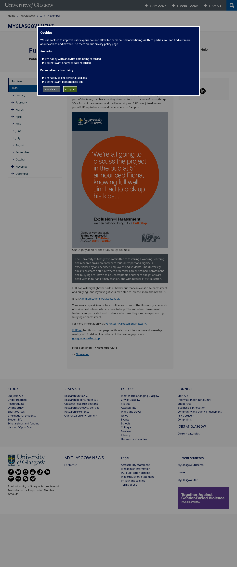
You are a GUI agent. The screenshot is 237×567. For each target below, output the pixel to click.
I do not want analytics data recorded (68, 63)
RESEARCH (72, 389)
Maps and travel (131, 411)
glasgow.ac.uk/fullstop (86, 338)
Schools (125, 423)
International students (22, 415)
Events (125, 419)
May (18, 124)
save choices (51, 89)
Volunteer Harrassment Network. (126, 323)
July (18, 138)
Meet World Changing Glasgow (140, 396)
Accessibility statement (135, 465)
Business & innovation (191, 407)
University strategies (134, 439)
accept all (70, 89)
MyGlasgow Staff (188, 480)
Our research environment (80, 415)
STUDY (13, 389)
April (19, 117)
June (18, 131)
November (22, 166)
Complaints (185, 419)
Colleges (126, 427)
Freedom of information (135, 469)
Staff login (158, 5)
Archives (17, 81)
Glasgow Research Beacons (81, 404)
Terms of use (129, 484)
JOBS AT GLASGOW (192, 426)
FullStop (77, 330)
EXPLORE (127, 389)
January (20, 95)
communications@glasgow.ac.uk (100, 298)
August (20, 145)
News (124, 415)
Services (126, 431)
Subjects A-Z (15, 396)
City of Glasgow (130, 400)
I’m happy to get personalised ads (66, 78)
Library (125, 435)
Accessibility (128, 407)
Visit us (125, 404)
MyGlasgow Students (191, 465)
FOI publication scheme (135, 473)
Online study (16, 407)
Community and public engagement (200, 411)
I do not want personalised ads (64, 82)
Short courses (16, 411)
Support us (184, 404)
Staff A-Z (183, 396)
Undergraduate (17, 400)
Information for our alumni (194, 400)
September (22, 152)
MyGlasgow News (51, 15)
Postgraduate (16, 404)
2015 (15, 88)
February (21, 102)
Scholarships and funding (23, 423)
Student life (15, 419)
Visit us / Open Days (20, 427)
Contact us (70, 465)
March (20, 109)
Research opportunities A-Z (81, 400)
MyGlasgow (28, 15)
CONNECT (185, 389)
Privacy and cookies (133, 480)
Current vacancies (189, 433)
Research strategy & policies (81, 407)
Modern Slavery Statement (137, 477)
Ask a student (186, 415)
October (21, 159)
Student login (187, 5)
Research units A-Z (76, 396)
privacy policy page (106, 44)
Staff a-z (215, 5)
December (22, 173)
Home (11, 15)
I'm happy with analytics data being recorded (73, 59)
